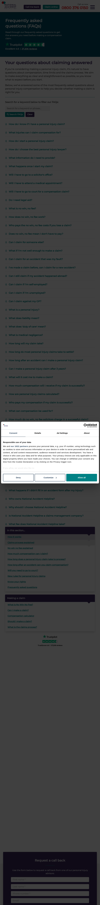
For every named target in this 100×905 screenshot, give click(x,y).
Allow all (82, 477)
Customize (50, 477)
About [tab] (87, 433)
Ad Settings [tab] (62, 433)
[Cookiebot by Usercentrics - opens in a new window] (85, 426)
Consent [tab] (13, 433)
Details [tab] (38, 433)
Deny (18, 477)
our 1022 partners (19, 446)
